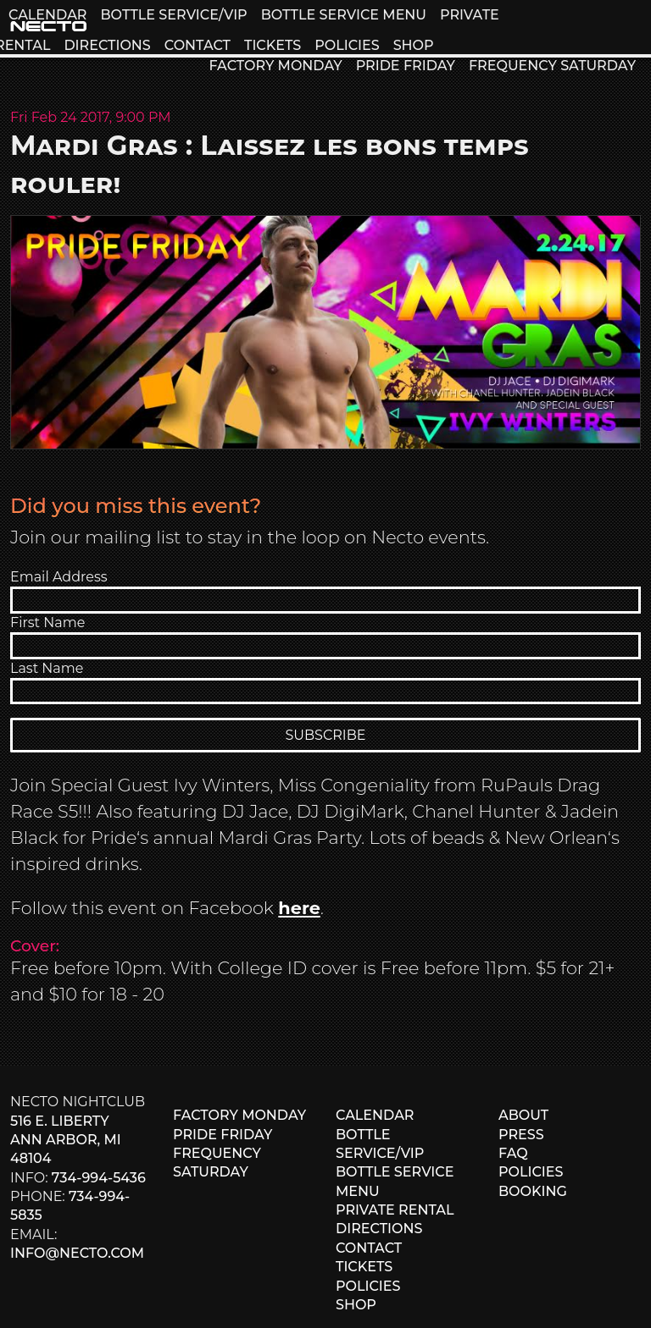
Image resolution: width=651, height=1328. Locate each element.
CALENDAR (47, 15)
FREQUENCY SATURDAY (552, 66)
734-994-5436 (99, 1178)
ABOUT (523, 1115)
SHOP (413, 45)
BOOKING (532, 1191)
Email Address (59, 577)
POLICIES (346, 45)
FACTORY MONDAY (275, 66)
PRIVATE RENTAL (395, 1210)
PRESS (521, 1135)
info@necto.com (77, 1253)
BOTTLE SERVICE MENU (343, 15)
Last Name (46, 668)
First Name (47, 622)
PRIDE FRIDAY (405, 66)
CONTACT (197, 45)
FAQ (513, 1153)
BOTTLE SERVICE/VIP (173, 15)
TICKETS (272, 45)
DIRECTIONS (107, 45)
